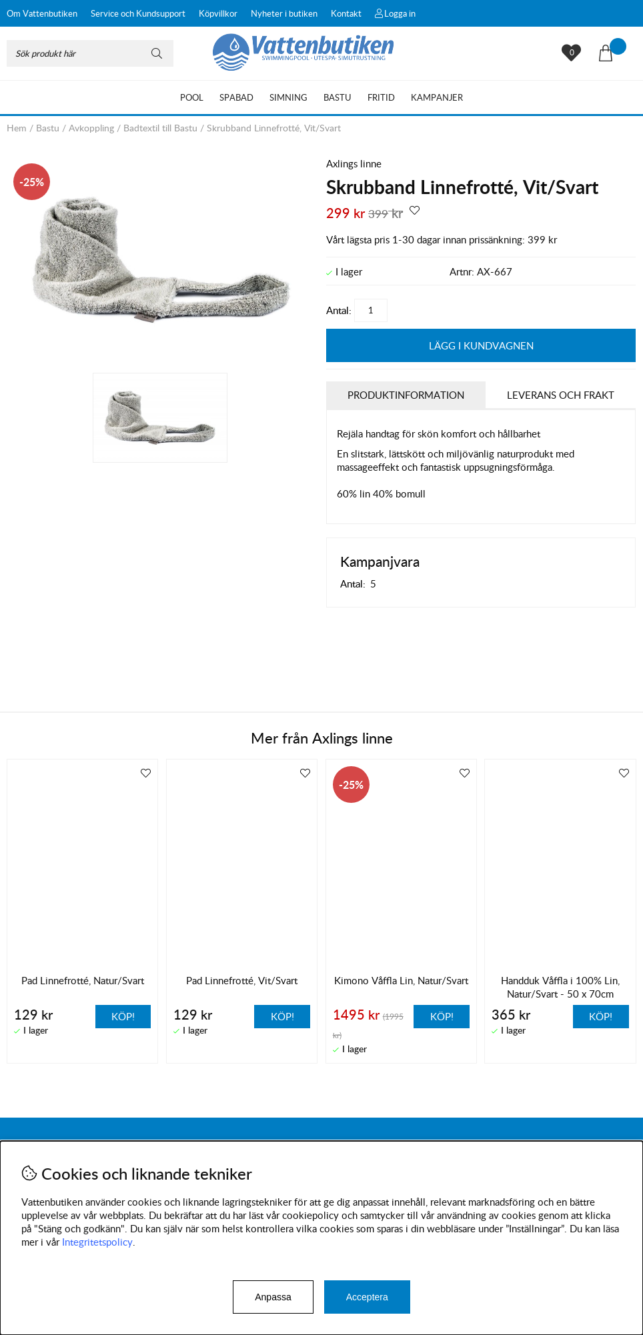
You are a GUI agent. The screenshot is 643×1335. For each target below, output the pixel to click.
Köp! (442, 1016)
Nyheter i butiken (284, 13)
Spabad (236, 97)
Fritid (381, 97)
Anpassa (273, 1297)
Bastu (338, 97)
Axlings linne (354, 163)
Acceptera (367, 1297)
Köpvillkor (218, 13)
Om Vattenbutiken (42, 13)
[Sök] (90, 53)
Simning (288, 97)
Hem (17, 127)
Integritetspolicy (97, 1241)
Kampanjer (437, 97)
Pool (191, 97)
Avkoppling (91, 127)
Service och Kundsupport (138, 13)
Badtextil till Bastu (160, 127)
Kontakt (346, 13)
